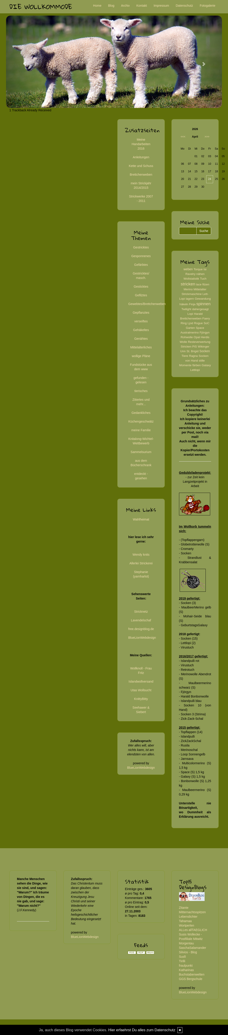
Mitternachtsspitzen (192, 912)
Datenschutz (184, 5)
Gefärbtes (141, 264)
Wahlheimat (141, 519)
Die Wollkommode (40, 6)
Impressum (161, 5)
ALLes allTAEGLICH (193, 930)
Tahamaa (185, 921)
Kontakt (141, 5)
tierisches (141, 391)
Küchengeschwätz (141, 421)
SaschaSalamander (192, 948)
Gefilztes (141, 295)
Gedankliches (141, 413)
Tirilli (182, 961)
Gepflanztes (141, 312)
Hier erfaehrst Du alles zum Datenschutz (141, 1030)
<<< (183, 136)
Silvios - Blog (188, 952)
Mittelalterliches (141, 347)
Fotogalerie (207, 5)
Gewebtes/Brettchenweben (147, 304)
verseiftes (141, 321)
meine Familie (141, 430)
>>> (207, 136)
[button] (22, 62)
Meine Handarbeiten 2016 (141, 144)
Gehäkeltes (141, 330)
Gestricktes (141, 247)
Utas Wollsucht (141, 690)
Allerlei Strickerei (141, 563)
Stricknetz (141, 611)
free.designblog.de (141, 629)
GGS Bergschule (190, 979)
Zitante (184, 907)
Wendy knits (140, 554)
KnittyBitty (141, 699)
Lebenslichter (188, 916)
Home (97, 5)
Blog (111, 5)
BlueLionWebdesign (142, 637)
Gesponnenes (141, 256)
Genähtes (141, 338)
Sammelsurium (141, 452)
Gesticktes (141, 286)
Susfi (182, 956)
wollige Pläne (141, 356)
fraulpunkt (186, 965)
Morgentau (186, 943)
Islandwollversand (141, 681)
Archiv (125, 5)
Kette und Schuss (141, 166)
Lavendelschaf (141, 620)
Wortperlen (186, 925)
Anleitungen (141, 157)
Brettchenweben (141, 174)
